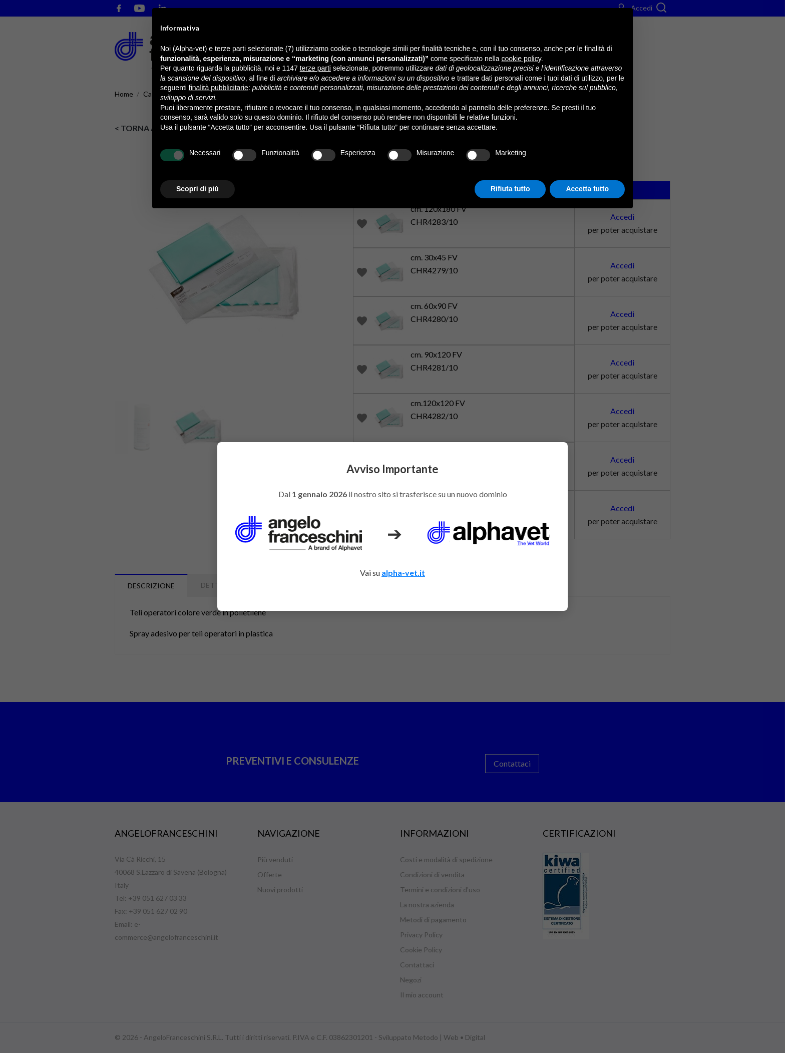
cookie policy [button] (521, 59)
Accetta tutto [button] (587, 189)
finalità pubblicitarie (218, 88)
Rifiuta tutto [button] (510, 189)
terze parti (315, 68)
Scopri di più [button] (197, 189)
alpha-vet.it (403, 572)
